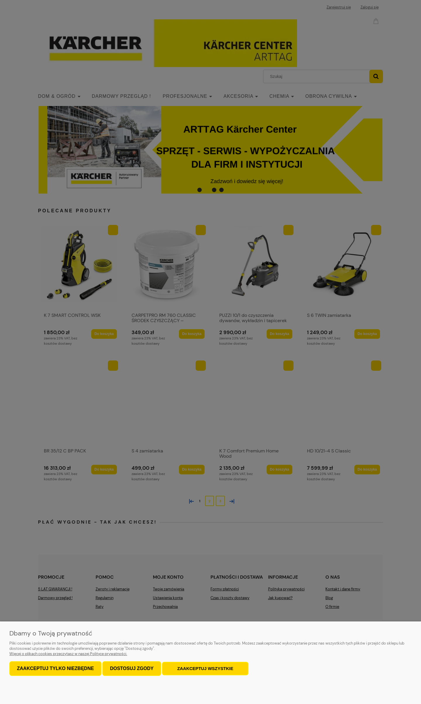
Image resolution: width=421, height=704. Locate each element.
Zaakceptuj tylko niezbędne (55, 668)
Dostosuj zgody (131, 668)
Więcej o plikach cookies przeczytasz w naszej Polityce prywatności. (68, 653)
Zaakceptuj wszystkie (205, 668)
